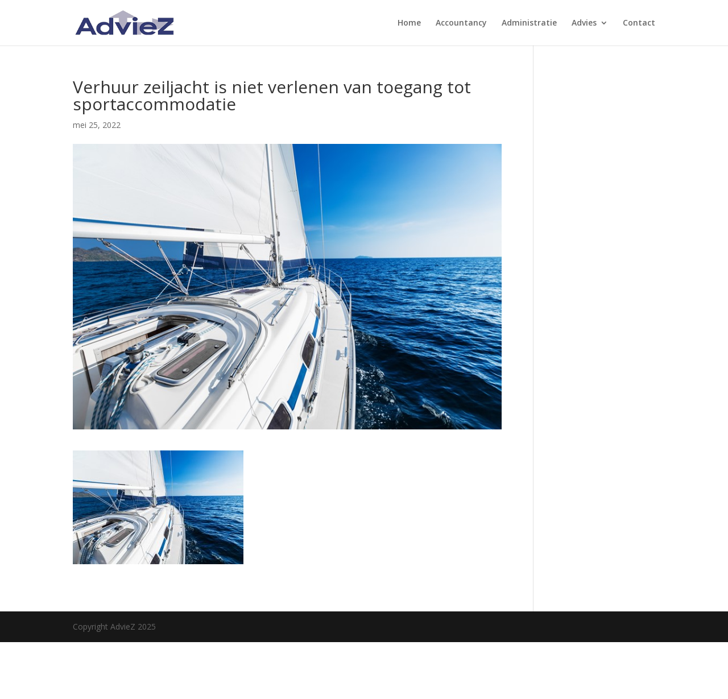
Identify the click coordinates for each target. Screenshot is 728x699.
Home (409, 23)
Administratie (529, 23)
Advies (584, 23)
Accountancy (461, 23)
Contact (639, 23)
